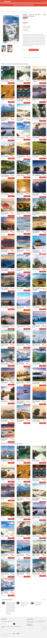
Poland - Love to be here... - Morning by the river (21, 383)
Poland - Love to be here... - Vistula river (4, 307)
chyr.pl (6, 635)
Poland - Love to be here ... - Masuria (37, 81)
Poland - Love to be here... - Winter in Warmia (5, 363)
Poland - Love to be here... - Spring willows (37, 269)
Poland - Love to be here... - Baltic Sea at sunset (5, 232)
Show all (43, 599)
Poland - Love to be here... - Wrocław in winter (4, 345)
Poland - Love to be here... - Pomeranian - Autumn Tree (5, 213)
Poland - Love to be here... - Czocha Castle (5, 156)
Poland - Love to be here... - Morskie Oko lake (20, 364)
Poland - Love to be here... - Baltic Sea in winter (36, 345)
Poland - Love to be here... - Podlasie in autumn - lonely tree (36, 420)
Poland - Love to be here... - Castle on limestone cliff (36, 194)
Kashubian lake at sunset (36, 100)
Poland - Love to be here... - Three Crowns (5, 194)
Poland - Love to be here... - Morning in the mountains (21, 157)
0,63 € (11, 80)
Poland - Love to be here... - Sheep (36, 156)
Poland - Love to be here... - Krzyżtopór (36, 307)
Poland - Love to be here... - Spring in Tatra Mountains (21, 270)
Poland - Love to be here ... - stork (5, 100)
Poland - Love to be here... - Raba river (20, 81)
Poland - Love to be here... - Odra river (20, 288)
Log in (23, 57)
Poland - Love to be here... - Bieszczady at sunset (37, 402)
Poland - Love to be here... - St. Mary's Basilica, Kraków (20, 100)
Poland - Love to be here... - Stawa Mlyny (20, 232)
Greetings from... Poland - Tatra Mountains (5, 460)
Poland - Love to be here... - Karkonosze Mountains (20, 251)
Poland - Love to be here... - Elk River (4, 401)
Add (11, 83)
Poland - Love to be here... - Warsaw (4, 382)
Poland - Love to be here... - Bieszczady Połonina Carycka (36, 383)
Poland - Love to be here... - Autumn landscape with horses (5, 420)
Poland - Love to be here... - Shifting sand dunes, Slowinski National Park (20, 119)
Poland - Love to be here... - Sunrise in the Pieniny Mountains (5, 288)
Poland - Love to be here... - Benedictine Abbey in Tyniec (20, 420)
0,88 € (11, 516)
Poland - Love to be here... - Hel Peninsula (21, 137)
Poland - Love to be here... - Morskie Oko (36, 363)
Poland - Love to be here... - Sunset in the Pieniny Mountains (5, 270)
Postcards (2, 11)
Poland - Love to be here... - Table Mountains (37, 118)
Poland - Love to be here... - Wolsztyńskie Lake (5, 138)
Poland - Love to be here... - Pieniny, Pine (36, 137)
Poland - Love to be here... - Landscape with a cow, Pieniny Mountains (37, 289)
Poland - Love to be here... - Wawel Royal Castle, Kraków (5, 251)
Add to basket (33, 49)
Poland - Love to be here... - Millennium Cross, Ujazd (36, 232)
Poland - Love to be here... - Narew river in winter (21, 345)
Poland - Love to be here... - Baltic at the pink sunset (20, 307)
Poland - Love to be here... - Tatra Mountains (5, 81)
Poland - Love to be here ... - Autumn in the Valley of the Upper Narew (5, 326)
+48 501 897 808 (29, 624)
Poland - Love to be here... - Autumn (20, 194)
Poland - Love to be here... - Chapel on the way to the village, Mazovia (37, 213)
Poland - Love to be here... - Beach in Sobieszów (4, 439)
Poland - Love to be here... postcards (10, 11)
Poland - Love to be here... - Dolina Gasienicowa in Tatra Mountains (5, 119)
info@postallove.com (30, 625)
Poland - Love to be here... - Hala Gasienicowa (22, 11)
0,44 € (13, 81)
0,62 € (13, 517)
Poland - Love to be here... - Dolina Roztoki (21, 175)
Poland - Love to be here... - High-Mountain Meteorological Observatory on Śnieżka (21, 402)
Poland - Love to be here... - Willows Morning (37, 175)
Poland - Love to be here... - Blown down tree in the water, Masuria (5, 175)
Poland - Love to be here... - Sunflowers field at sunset (21, 213)
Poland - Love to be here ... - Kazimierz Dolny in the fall (21, 326)
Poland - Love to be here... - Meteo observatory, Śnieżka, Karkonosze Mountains (37, 251)
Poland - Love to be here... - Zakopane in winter (36, 326)
